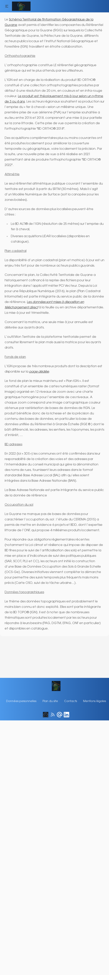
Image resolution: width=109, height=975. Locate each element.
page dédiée (37, 361)
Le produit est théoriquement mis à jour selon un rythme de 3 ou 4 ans (53, 96)
